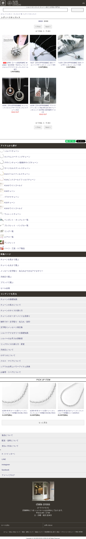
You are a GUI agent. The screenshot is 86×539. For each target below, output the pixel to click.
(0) (82, 3)
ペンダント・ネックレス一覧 (14, 14)
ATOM (80, 532)
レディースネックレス (30, 14)
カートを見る (5, 525)
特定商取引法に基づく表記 (52, 532)
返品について (39, 532)
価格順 (40, 21)
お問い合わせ (48, 525)
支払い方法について (14, 532)
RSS (77, 532)
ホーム (2, 14)
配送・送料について (27, 532)
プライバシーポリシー (67, 532)
